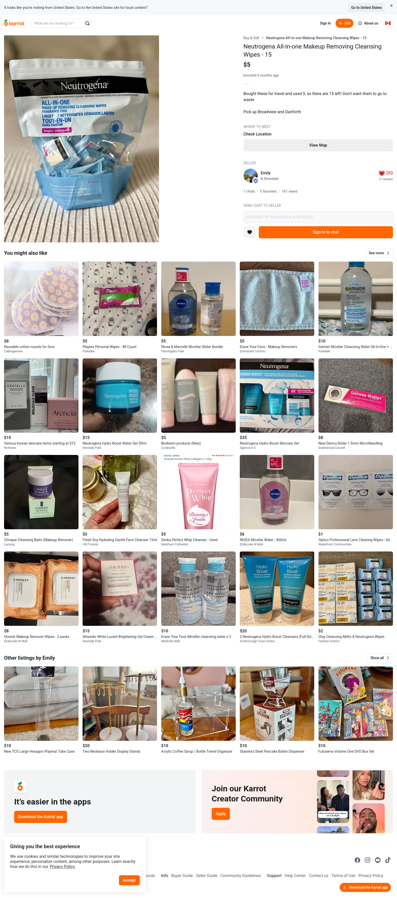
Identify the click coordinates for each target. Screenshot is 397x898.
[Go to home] (14, 23)
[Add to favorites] (250, 232)
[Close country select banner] (391, 5)
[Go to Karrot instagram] (368, 860)
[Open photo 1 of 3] (81, 138)
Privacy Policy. (69, 859)
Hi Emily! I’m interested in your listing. (318, 217)
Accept (131, 872)
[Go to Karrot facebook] (357, 860)
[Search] (87, 23)
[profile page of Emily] (251, 176)
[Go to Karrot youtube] (378, 860)
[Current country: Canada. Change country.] (388, 23)
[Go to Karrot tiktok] (388, 860)
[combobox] (57, 23)
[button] (379, 253)
